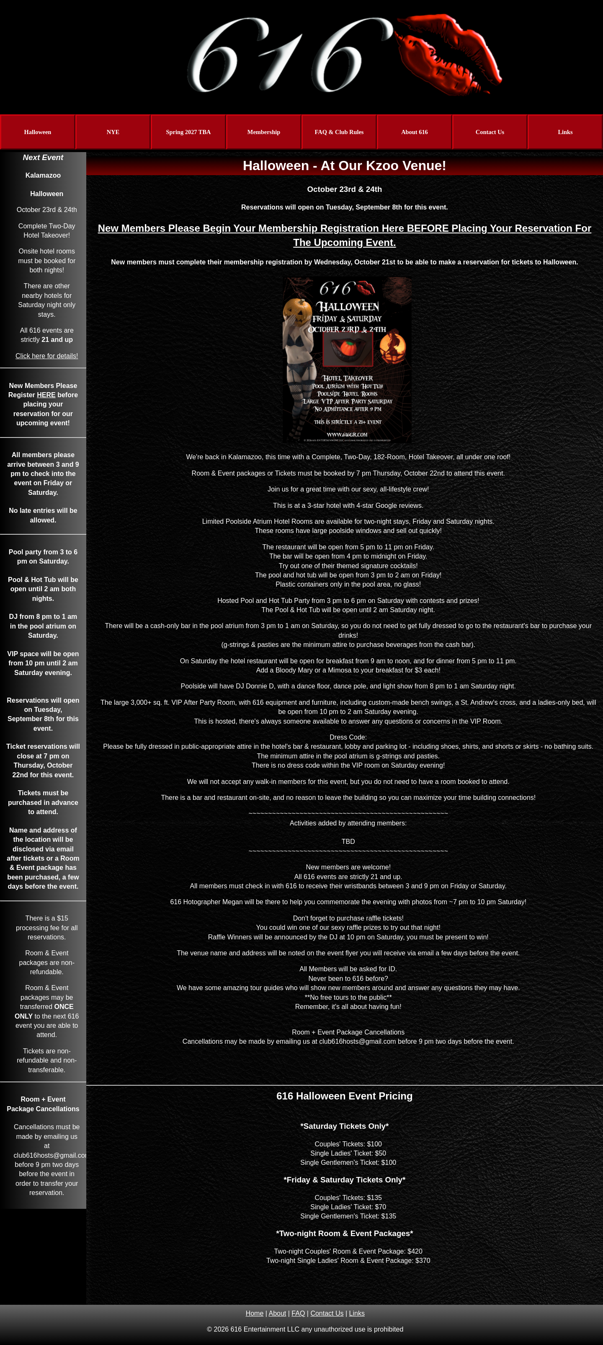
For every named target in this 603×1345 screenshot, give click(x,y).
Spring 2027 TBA (188, 132)
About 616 (414, 132)
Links (565, 132)
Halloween (38, 132)
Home (255, 1313)
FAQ (298, 1313)
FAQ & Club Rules (339, 132)
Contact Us (490, 132)
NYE (113, 132)
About (277, 1313)
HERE (46, 394)
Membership (263, 132)
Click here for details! (46, 356)
